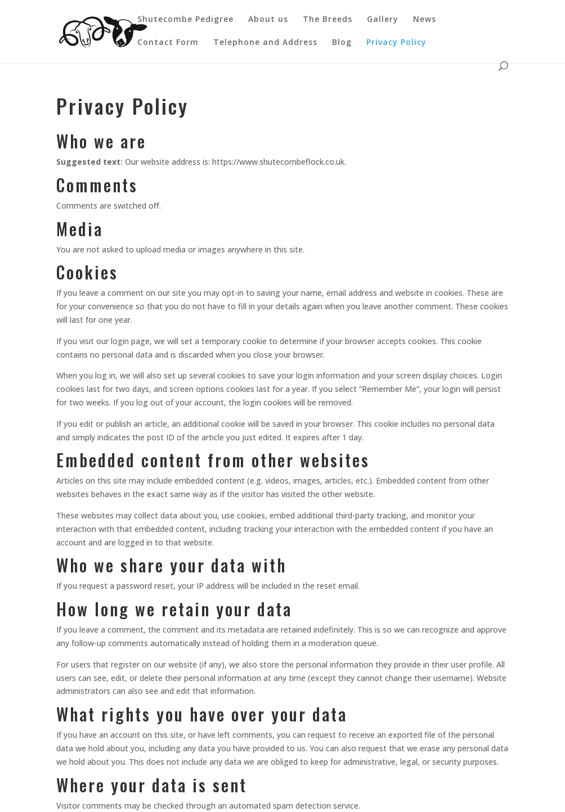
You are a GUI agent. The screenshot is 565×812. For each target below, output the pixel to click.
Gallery (382, 19)
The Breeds (327, 19)
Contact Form (168, 42)
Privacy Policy (396, 42)
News (424, 19)
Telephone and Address (265, 42)
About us (268, 19)
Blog (342, 42)
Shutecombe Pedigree (185, 19)
